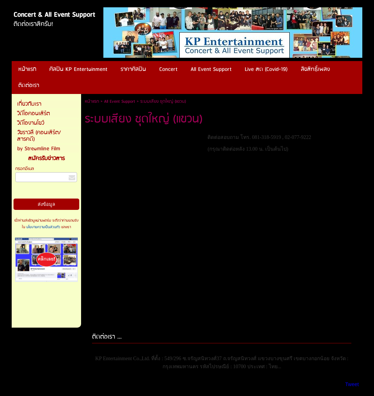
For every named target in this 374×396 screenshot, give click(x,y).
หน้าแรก (92, 101)
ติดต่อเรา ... (107, 337)
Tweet (352, 384)
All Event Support (119, 101)
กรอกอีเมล (24, 169)
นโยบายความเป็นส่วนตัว (43, 227)
